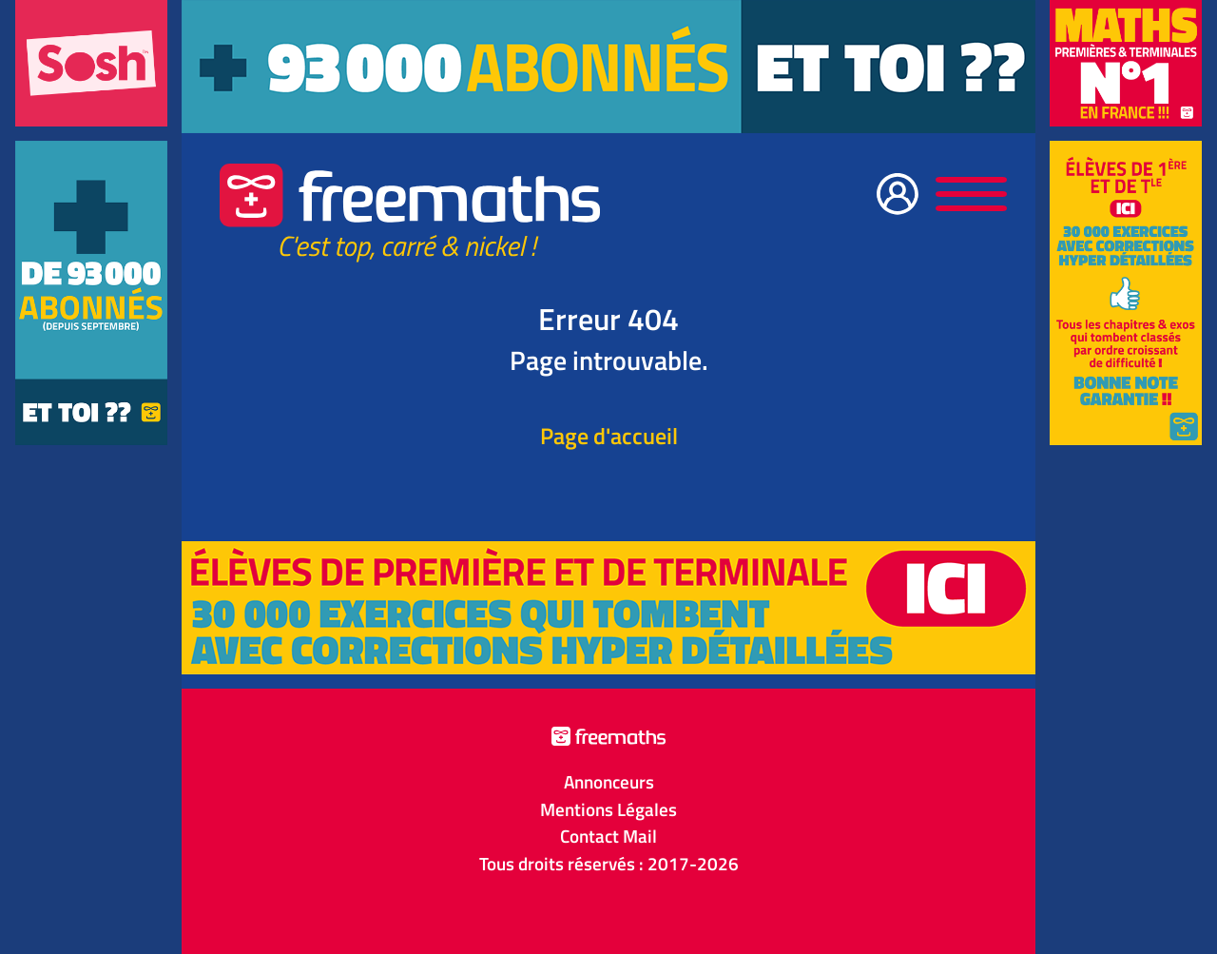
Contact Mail (608, 836)
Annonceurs (609, 782)
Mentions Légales (608, 809)
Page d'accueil (609, 436)
